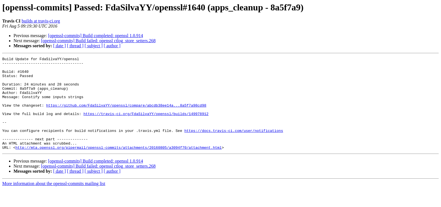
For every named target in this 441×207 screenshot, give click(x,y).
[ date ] (59, 45)
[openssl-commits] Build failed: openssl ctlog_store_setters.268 (98, 40)
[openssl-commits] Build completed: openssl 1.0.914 (95, 35)
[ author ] (112, 45)
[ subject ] (94, 45)
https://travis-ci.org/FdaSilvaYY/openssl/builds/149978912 (146, 125)
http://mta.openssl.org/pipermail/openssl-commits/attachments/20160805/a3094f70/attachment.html (118, 165)
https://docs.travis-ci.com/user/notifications (233, 145)
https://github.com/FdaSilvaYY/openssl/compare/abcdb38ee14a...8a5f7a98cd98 (126, 115)
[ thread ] (75, 45)
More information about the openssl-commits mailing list (53, 202)
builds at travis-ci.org (41, 21)
